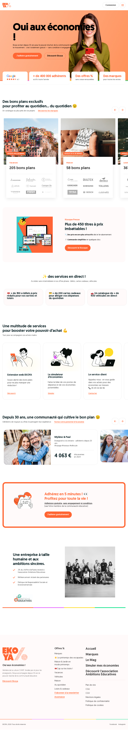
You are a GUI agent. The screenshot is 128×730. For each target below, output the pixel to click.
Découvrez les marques (48, 111)
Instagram (122, 725)
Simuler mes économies (102, 666)
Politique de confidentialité (98, 702)
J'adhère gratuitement (27, 56)
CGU (88, 690)
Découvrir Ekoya (56, 56)
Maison (70, 163)
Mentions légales (93, 698)
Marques (58, 654)
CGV (88, 694)
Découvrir (11, 394)
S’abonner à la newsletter (66, 693)
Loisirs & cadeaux (62, 689)
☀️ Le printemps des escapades (68, 658)
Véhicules (58, 677)
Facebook (113, 725)
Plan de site (91, 686)
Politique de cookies (95, 706)
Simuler (51, 394)
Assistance (59, 697)
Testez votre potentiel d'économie (69, 422)
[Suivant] (122, 110)
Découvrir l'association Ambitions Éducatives (102, 673)
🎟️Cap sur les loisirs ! (63, 669)
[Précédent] (115, 110)
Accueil (91, 649)
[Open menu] (122, 5)
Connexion (109, 5)
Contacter (92, 394)
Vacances (14, 163)
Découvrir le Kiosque (78, 248)
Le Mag (91, 660)
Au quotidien (60, 685)
